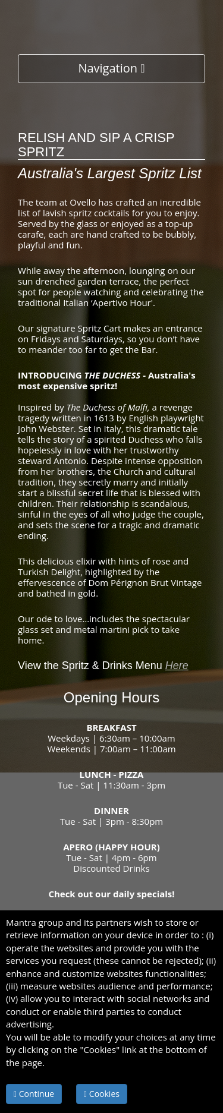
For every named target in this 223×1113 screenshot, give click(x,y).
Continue (34, 1093)
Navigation (111, 68)
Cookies (102, 1093)
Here (177, 665)
